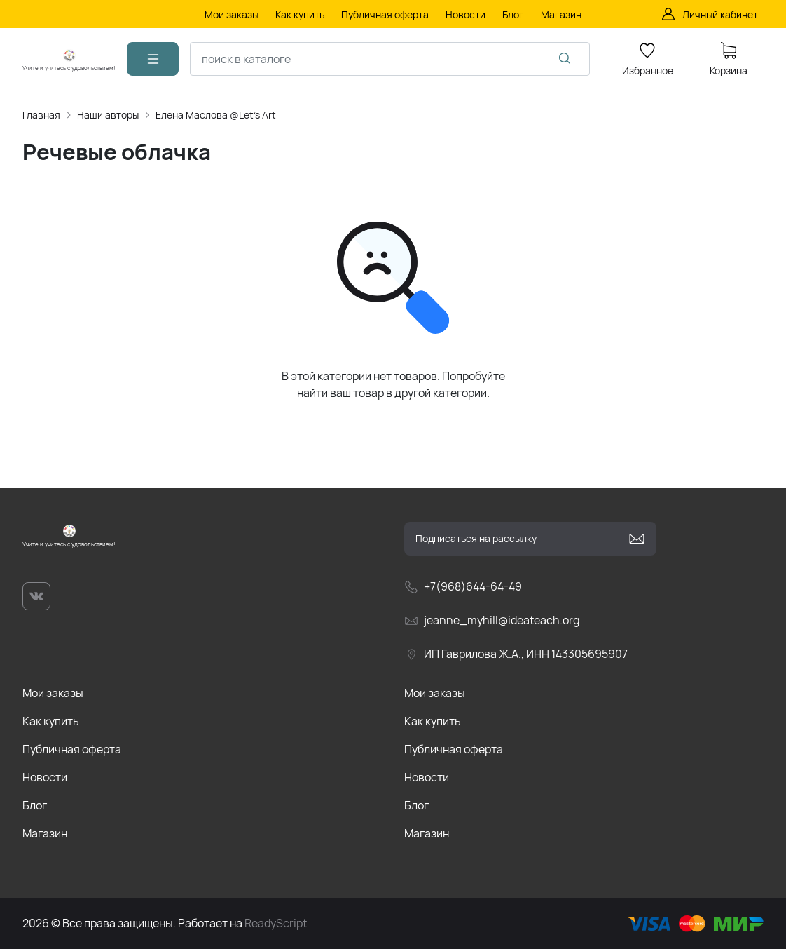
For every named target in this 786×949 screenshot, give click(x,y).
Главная (41, 114)
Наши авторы (108, 114)
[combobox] (390, 59)
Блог (34, 805)
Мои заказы (52, 693)
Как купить (50, 721)
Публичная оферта (71, 749)
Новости (44, 777)
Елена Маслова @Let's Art (216, 114)
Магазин (44, 833)
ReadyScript (275, 923)
